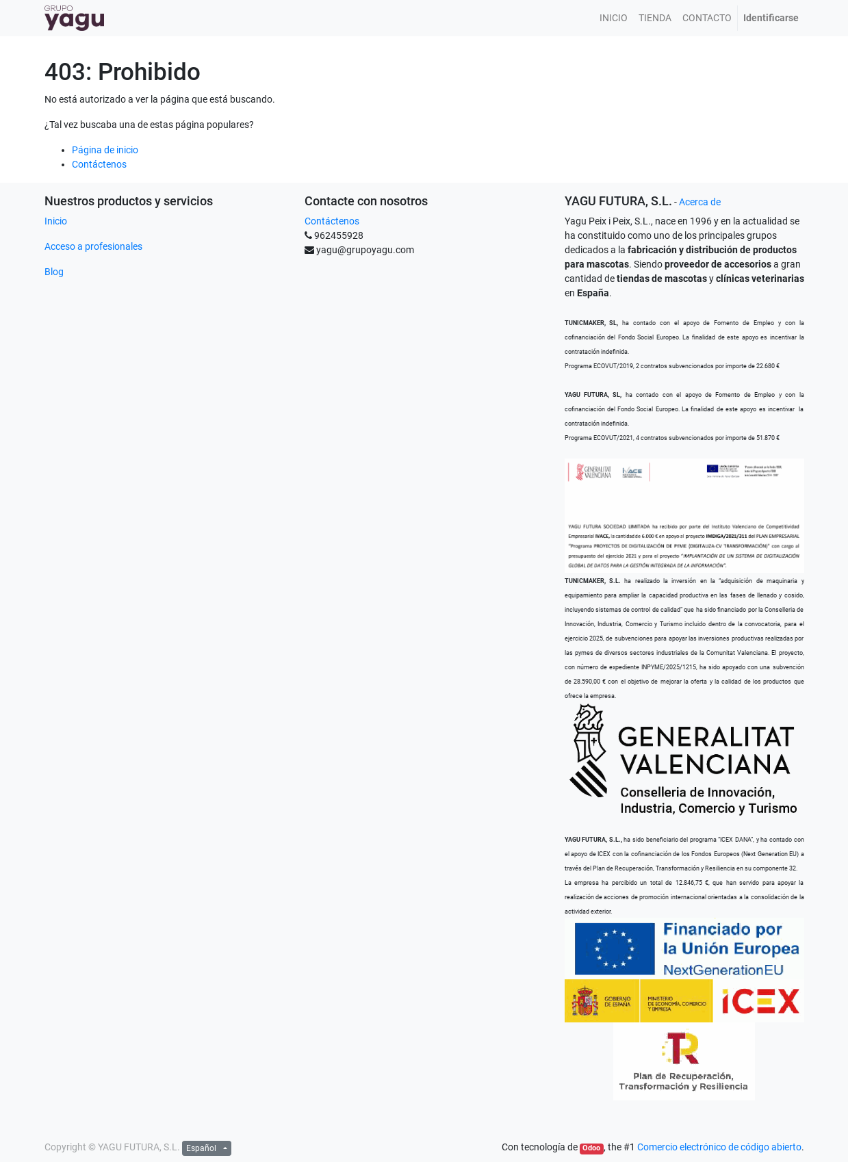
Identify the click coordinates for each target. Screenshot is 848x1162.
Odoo (591, 1148)
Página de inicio (105, 149)
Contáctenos (99, 164)
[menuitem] (613, 18)
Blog (54, 271)
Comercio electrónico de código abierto (719, 1146)
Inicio (55, 221)
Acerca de (700, 201)
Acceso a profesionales (93, 246)
